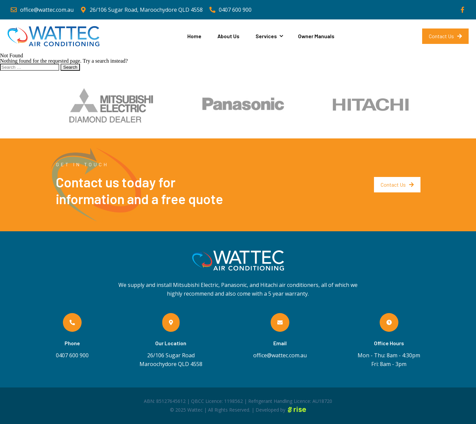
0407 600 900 (72, 355)
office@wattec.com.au (280, 355)
